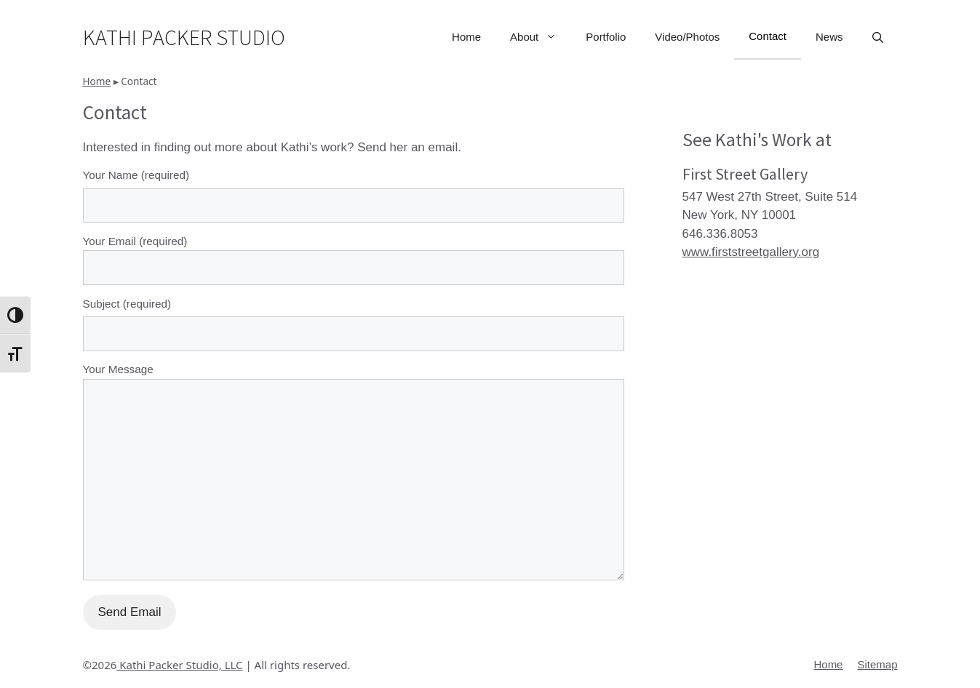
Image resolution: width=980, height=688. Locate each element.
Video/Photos (687, 37)
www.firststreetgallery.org (751, 252)
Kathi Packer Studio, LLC (179, 664)
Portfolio (606, 37)
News (829, 37)
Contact (767, 36)
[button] (878, 37)
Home (466, 37)
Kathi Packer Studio (184, 37)
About (540, 37)
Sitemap (877, 664)
